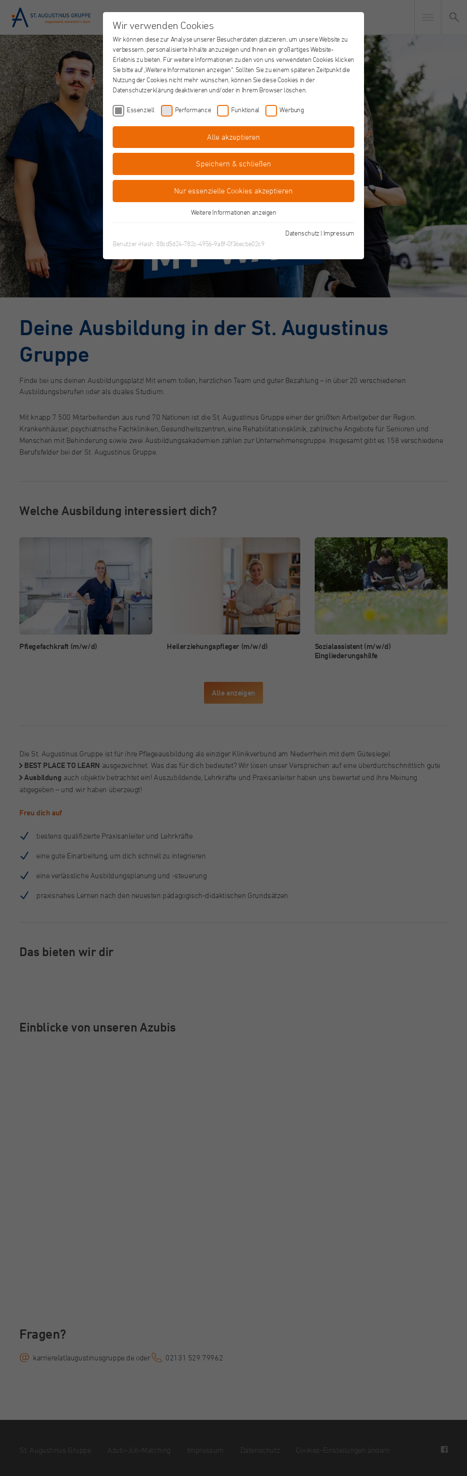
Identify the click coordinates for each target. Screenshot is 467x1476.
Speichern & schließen (233, 163)
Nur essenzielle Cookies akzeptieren (233, 190)
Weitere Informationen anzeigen (234, 212)
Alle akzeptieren (233, 137)
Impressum (338, 233)
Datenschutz (302, 233)
